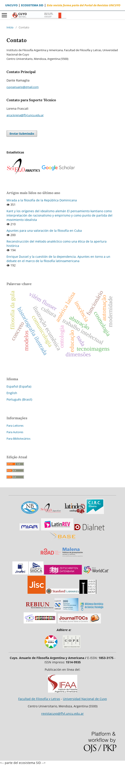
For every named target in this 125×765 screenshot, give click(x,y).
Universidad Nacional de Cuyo (85, 699)
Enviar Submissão (22, 133)
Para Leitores (15, 425)
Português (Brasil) (19, 399)
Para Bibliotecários (18, 438)
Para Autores (15, 432)
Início (10, 27)
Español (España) (19, 386)
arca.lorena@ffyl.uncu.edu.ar (25, 115)
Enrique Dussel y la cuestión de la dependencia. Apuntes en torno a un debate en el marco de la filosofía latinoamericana (58, 258)
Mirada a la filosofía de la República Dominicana (42, 200)
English (12, 393)
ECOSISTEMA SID (32, 5)
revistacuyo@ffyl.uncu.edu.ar (62, 713)
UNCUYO (11, 5)
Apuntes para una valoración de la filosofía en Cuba (44, 230)
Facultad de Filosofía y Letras (39, 699)
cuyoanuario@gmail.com (23, 87)
